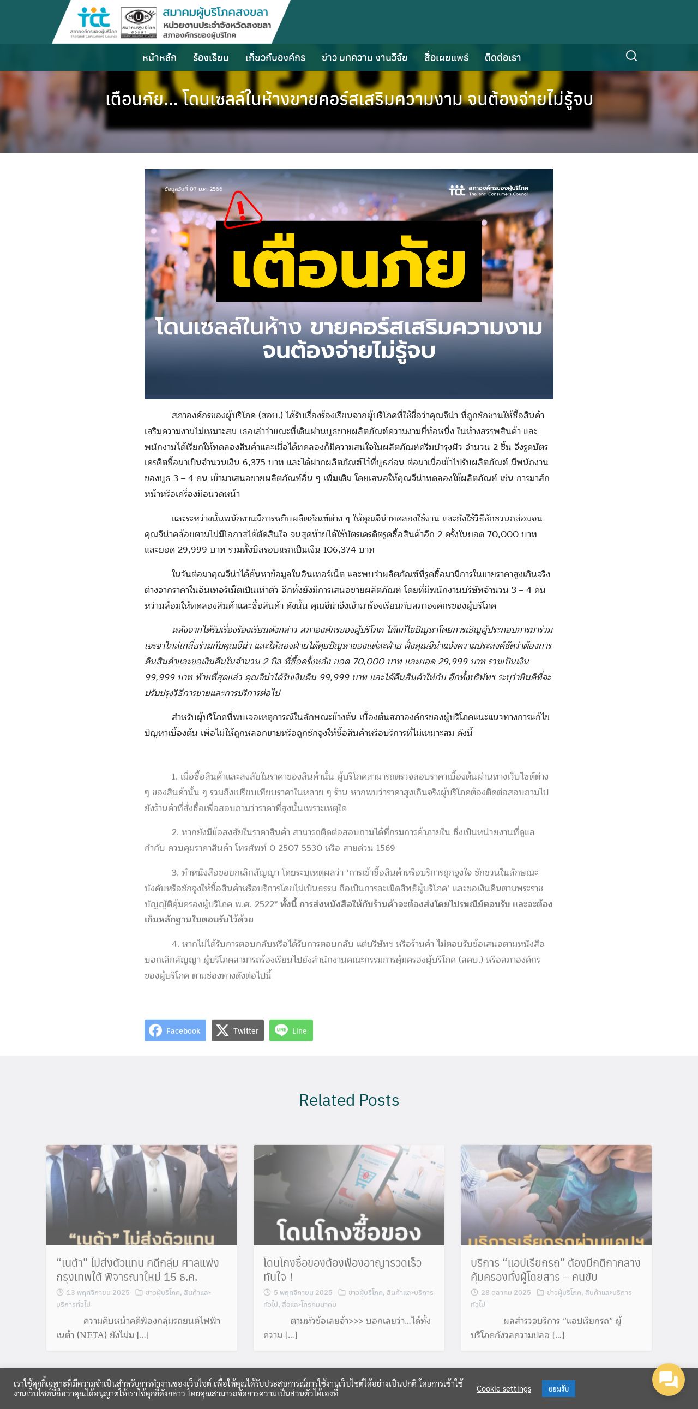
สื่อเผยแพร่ (446, 57)
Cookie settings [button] (504, 1388)
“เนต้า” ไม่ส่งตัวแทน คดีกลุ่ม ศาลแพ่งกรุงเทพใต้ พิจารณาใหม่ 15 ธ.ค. (137, 1274)
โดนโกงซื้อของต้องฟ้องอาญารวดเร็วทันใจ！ (342, 1274)
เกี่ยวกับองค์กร (275, 57)
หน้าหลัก (159, 57)
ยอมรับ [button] (559, 1388)
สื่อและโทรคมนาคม (309, 1308)
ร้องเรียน (211, 57)
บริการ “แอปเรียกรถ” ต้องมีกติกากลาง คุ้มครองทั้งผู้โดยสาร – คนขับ (556, 1274)
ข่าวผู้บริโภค (163, 1297)
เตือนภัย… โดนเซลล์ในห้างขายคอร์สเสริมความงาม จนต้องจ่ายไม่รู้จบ (349, 98)
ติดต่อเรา (503, 57)
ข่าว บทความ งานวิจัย (365, 57)
